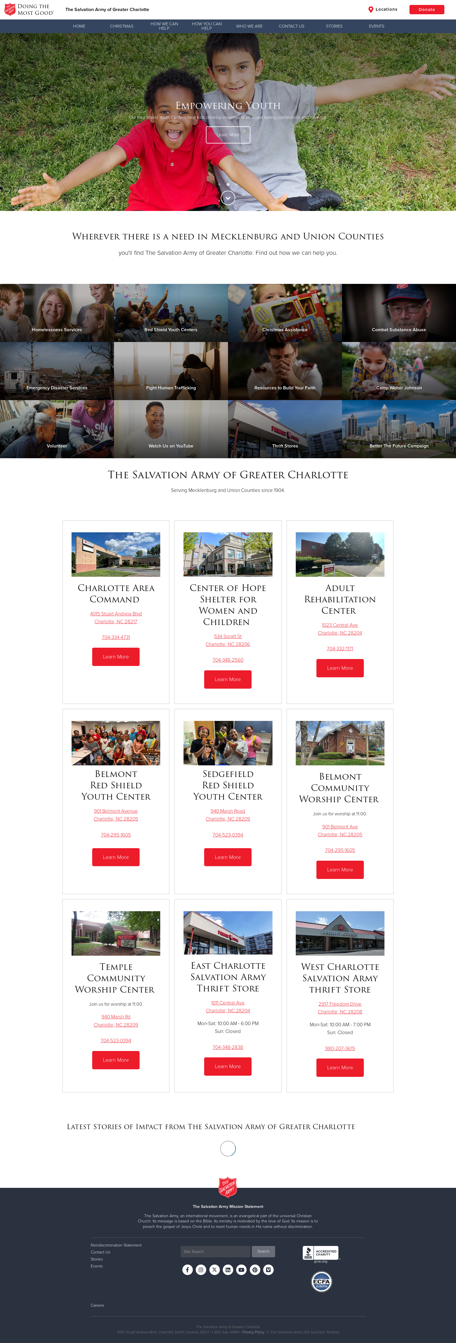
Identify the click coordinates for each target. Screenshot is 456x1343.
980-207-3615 (340, 1048)
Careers (97, 1305)
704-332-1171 (340, 649)
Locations (383, 9)
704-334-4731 (116, 637)
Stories (334, 26)
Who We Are (249, 26)
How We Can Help (164, 26)
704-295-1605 (116, 835)
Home (79, 26)
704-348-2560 (228, 660)
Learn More (228, 135)
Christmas (121, 26)
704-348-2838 (228, 1047)
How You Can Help (207, 26)
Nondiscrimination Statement (116, 1245)
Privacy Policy (253, 1332)
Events (376, 26)
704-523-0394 (228, 835)
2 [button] (228, 185)
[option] (228, 122)
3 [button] (237, 185)
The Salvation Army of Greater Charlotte (107, 9)
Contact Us (291, 26)
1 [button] (219, 185)
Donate (427, 9)
